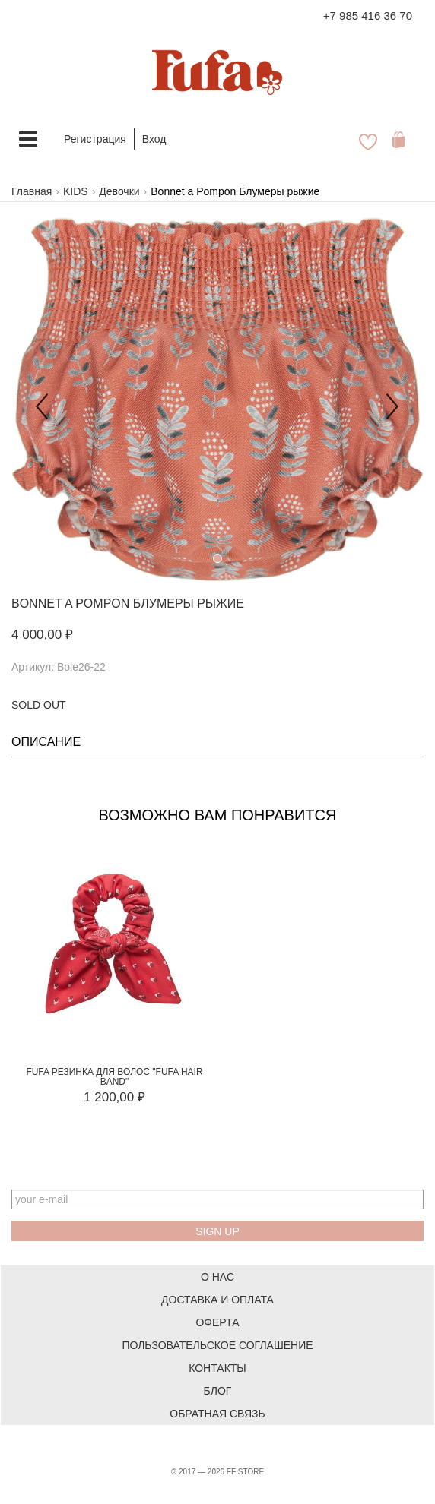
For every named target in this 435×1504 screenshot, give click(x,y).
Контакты (217, 1368)
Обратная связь (217, 1414)
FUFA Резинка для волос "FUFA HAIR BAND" (114, 1076)
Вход (154, 139)
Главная (31, 191)
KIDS (75, 191)
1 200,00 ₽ (114, 1097)
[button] (42, 400)
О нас (217, 1277)
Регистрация (95, 139)
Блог (218, 1391)
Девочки (119, 191)
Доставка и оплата (217, 1300)
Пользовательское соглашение (217, 1345)
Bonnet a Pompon (70, 603)
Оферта (217, 1322)
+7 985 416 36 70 (367, 15)
